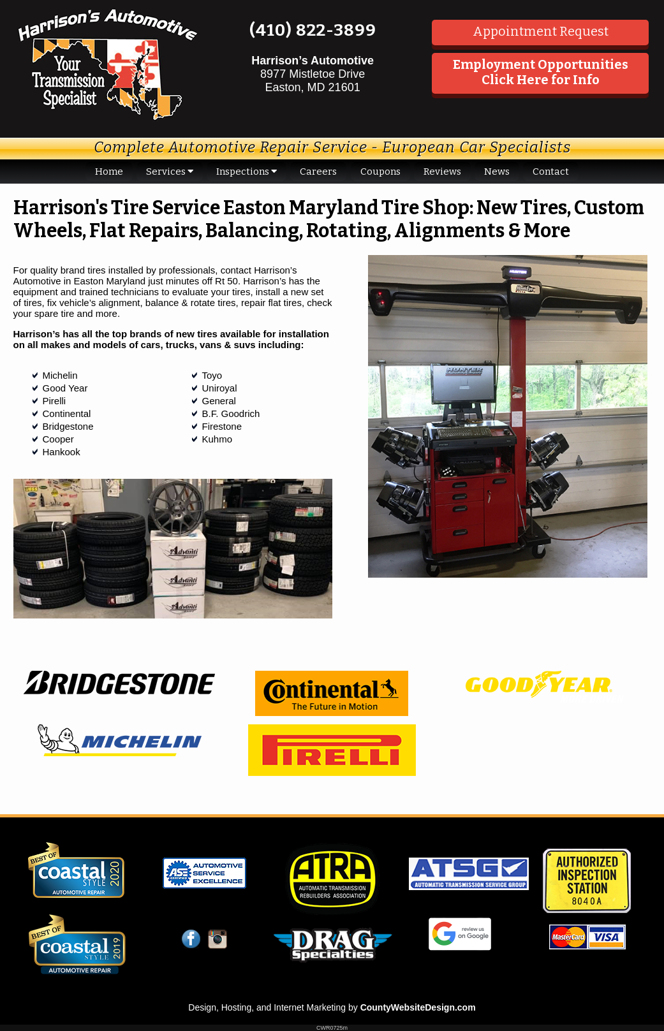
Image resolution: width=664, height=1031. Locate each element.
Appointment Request (541, 31)
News (497, 171)
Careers (318, 171)
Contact (551, 171)
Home (109, 171)
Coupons (380, 171)
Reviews (442, 171)
